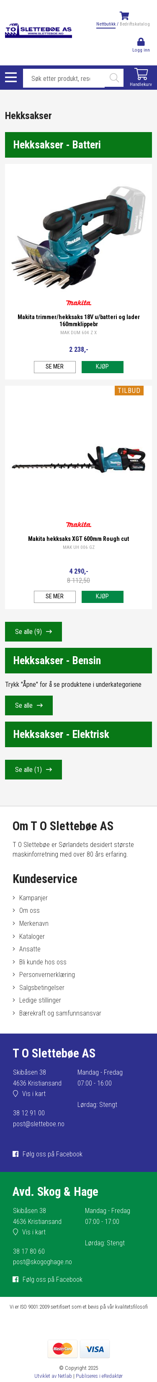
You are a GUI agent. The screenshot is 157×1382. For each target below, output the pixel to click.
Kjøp (102, 366)
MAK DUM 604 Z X (78, 332)
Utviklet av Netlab (53, 1376)
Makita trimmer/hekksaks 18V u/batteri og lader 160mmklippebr (79, 321)
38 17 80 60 (29, 1251)
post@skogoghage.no (42, 1262)
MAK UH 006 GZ (79, 547)
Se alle (28, 632)
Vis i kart (34, 1094)
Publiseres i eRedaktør (99, 1376)
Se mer (55, 366)
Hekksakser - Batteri (57, 144)
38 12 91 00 (29, 1113)
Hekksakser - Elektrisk (61, 734)
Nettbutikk (106, 24)
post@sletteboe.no (38, 1124)
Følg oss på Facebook (52, 1154)
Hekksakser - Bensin (57, 660)
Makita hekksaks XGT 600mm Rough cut (78, 539)
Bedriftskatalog (135, 24)
